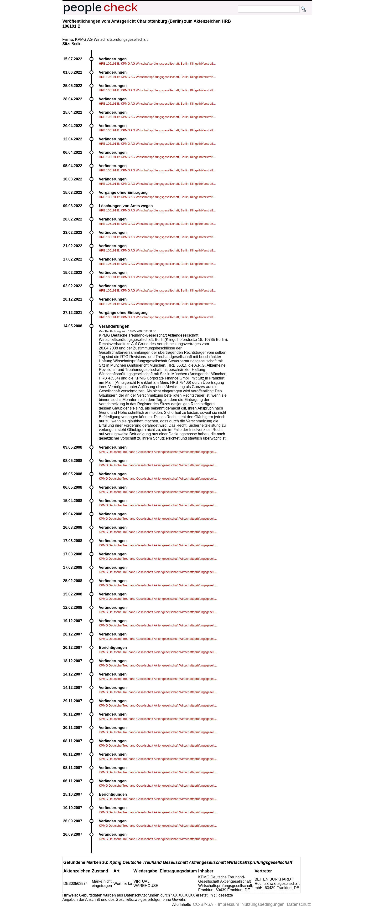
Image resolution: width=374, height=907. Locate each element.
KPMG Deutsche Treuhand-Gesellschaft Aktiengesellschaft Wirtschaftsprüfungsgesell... (158, 452)
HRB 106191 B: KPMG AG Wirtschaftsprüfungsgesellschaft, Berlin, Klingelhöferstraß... (157, 63)
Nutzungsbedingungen (263, 904)
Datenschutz (299, 904)
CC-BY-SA (203, 904)
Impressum (228, 904)
